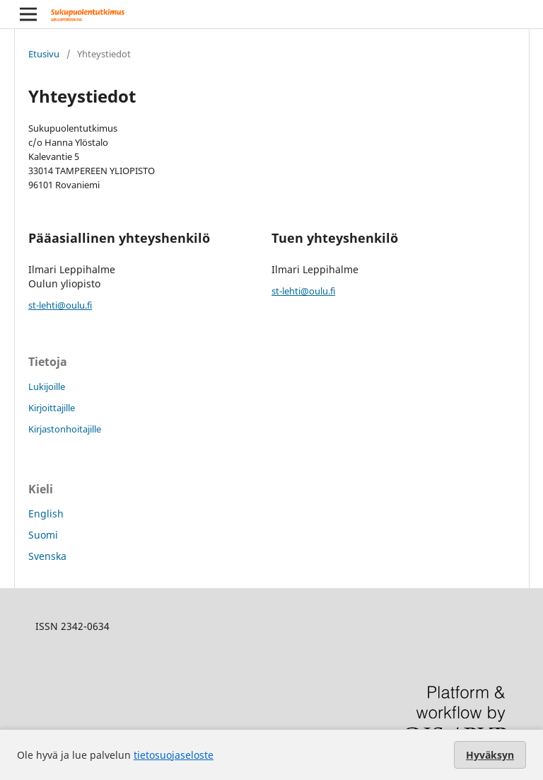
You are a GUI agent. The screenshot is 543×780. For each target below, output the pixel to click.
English (46, 513)
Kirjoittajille (51, 407)
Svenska (47, 556)
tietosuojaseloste (174, 755)
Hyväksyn (490, 755)
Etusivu (43, 53)
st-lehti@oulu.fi (60, 305)
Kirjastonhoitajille (64, 429)
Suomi (43, 534)
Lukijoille (46, 386)
